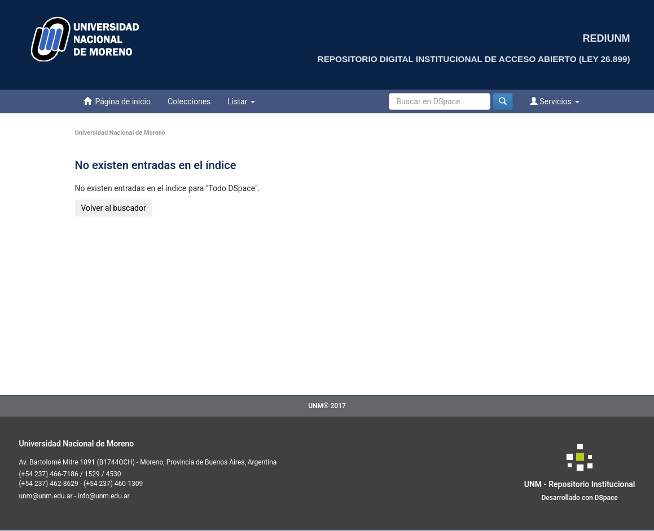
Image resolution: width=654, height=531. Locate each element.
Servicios (555, 101)
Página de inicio (117, 101)
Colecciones (189, 101)
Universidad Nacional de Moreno (120, 132)
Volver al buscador (113, 208)
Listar (241, 101)
